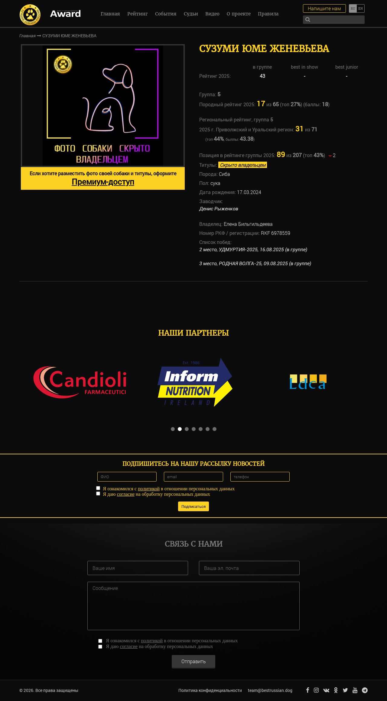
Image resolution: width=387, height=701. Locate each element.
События (166, 14)
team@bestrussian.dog (270, 690)
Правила (268, 14)
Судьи (191, 14)
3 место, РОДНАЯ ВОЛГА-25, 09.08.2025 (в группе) (255, 263)
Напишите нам (324, 8)
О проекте (239, 14)
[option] (103, 117)
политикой (149, 488)
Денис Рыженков (218, 209)
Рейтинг (137, 14)
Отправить (193, 661)
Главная (110, 14)
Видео (212, 14)
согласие (126, 494)
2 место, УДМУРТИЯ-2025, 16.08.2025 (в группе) (253, 249)
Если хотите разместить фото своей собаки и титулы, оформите (103, 178)
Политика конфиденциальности (210, 690)
